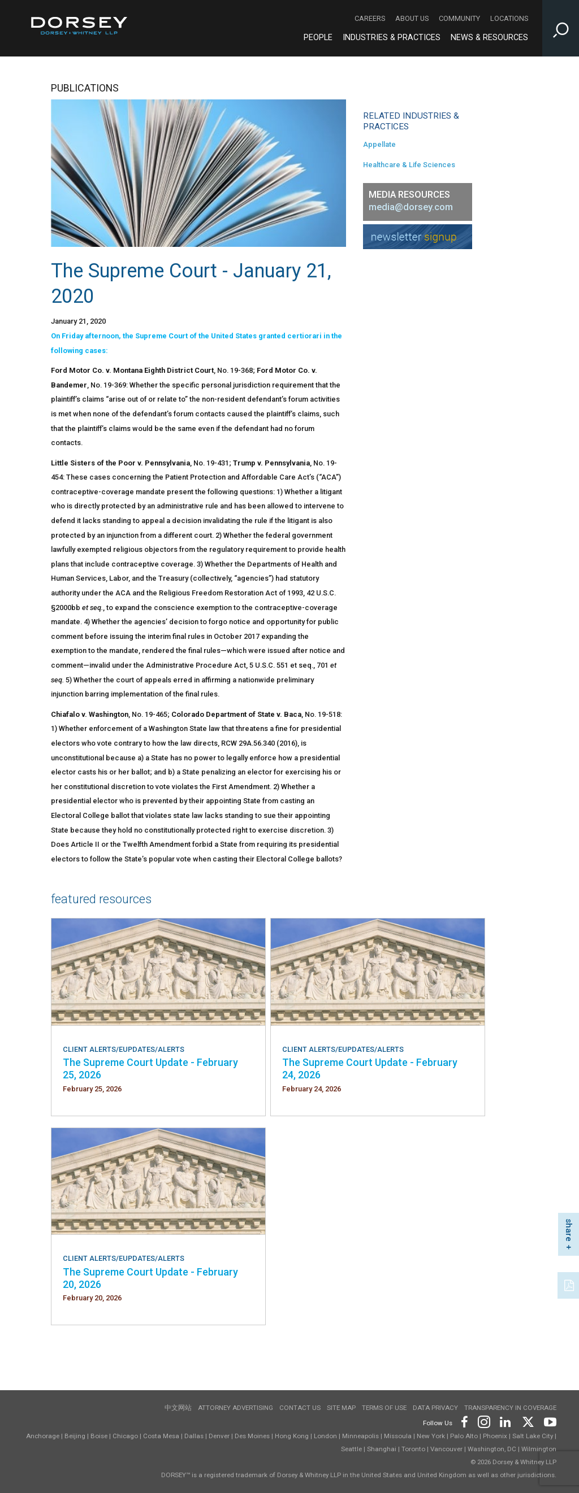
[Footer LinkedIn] (505, 1421)
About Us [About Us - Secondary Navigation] (412, 18)
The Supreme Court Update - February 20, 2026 (150, 1278)
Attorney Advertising (235, 1408)
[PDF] (570, 1284)
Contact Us (300, 1408)
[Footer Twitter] (527, 1421)
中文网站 (178, 1408)
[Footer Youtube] (548, 1421)
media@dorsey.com (411, 207)
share (569, 1230)
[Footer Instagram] (483, 1421)
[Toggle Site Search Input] (560, 28)
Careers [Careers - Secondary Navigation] (370, 18)
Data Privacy (435, 1408)
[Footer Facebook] (464, 1421)
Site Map (341, 1408)
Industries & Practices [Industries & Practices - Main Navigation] (391, 37)
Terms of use (384, 1408)
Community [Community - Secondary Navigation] (459, 18)
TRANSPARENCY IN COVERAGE (510, 1408)
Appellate (379, 144)
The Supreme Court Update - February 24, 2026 (369, 1068)
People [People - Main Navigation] (318, 37)
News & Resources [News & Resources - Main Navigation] (489, 37)
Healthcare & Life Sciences (409, 164)
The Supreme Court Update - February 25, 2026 (150, 1068)
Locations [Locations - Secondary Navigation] (509, 18)
